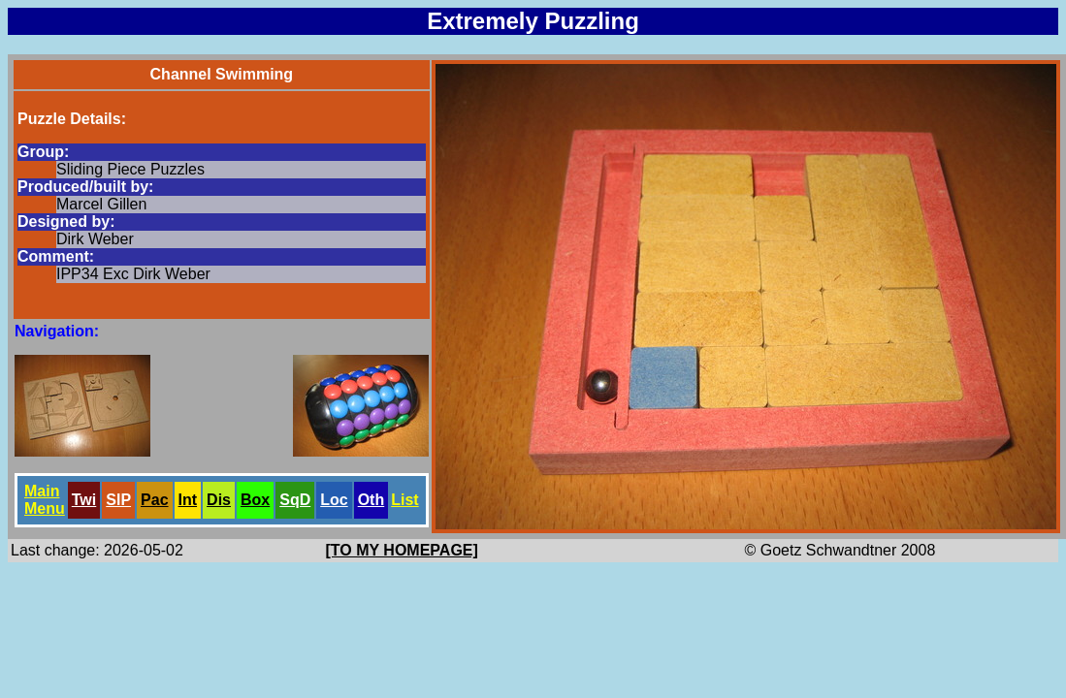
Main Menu (44, 500)
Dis (219, 500)
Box (255, 500)
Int (188, 500)
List (404, 500)
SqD (294, 500)
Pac (154, 500)
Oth (371, 500)
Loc (333, 500)
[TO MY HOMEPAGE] (402, 550)
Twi (84, 500)
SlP (118, 500)
